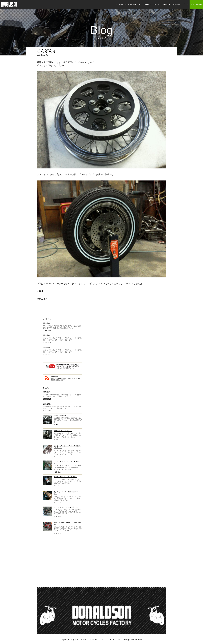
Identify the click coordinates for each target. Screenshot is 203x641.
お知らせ (176, 4)
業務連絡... (47, 323)
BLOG (46, 388)
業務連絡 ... (48, 392)
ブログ (185, 4)
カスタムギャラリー (162, 4)
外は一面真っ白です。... (63, 431)
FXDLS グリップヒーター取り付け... (67, 507)
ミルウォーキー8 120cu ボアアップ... (67, 493)
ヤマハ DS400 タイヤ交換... (65, 477)
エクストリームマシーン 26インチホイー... (67, 523)
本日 (41, 291)
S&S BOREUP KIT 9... (62, 416)
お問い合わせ (196, 4)
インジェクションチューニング (129, 4)
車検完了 (41, 298)
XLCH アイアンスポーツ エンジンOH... (67, 462)
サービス (147, 4)
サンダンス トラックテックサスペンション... (67, 447)
